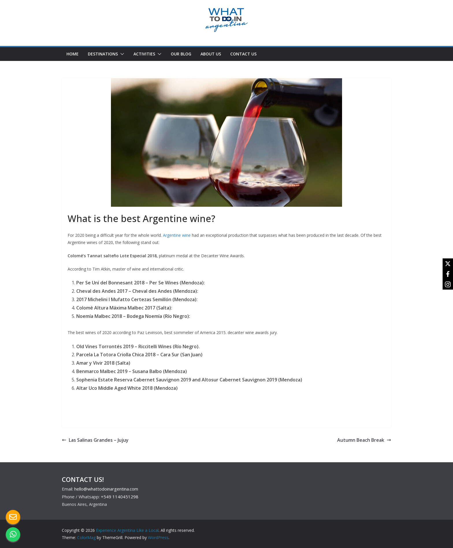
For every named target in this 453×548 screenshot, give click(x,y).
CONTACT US (243, 54)
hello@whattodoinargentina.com (106, 489)
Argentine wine (177, 235)
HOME (72, 54)
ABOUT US (210, 54)
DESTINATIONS (103, 54)
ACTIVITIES (144, 54)
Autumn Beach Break (364, 440)
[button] (121, 54)
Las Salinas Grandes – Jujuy (95, 440)
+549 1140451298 (119, 496)
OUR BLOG (181, 54)
